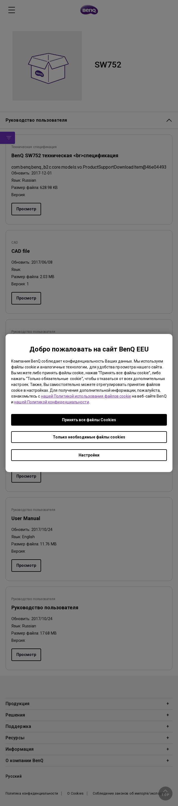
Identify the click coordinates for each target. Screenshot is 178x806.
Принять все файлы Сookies (89, 420)
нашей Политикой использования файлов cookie (86, 396)
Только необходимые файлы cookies (89, 437)
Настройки (89, 455)
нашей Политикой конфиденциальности (51, 402)
